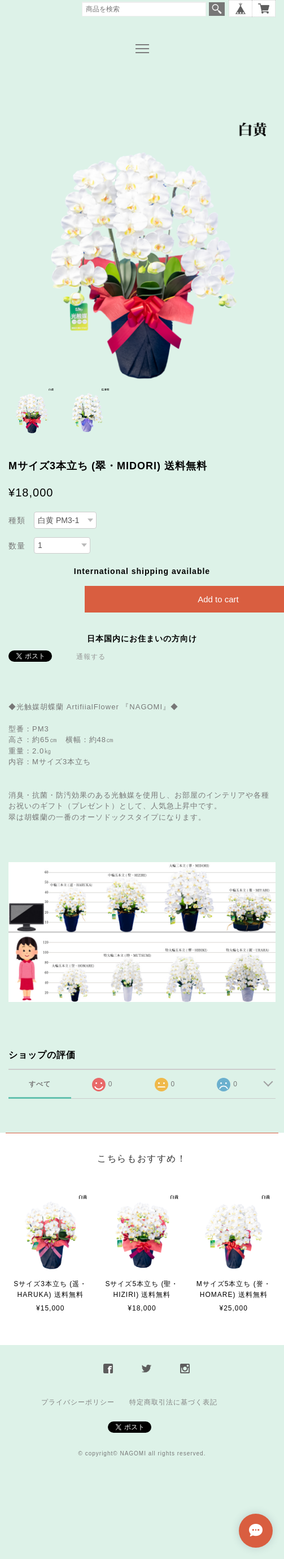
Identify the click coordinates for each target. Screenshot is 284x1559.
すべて (40, 1084)
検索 (217, 9)
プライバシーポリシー (78, 1402)
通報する (91, 657)
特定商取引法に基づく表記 (173, 1402)
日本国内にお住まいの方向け (142, 638)
